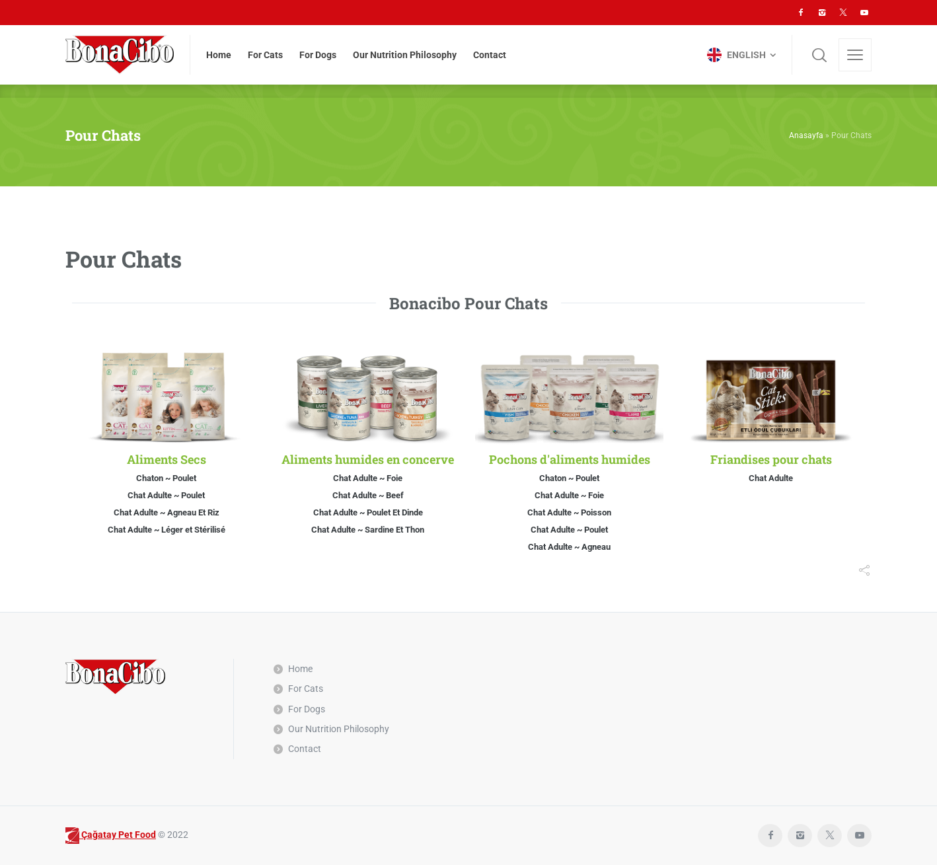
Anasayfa (806, 135)
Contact (304, 748)
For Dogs (306, 709)
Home (300, 668)
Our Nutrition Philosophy (338, 729)
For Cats (305, 688)
